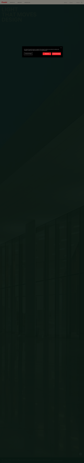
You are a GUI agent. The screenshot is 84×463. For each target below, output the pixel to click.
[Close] (61, 47)
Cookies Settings (28, 53)
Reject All (47, 53)
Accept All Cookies (56, 53)
